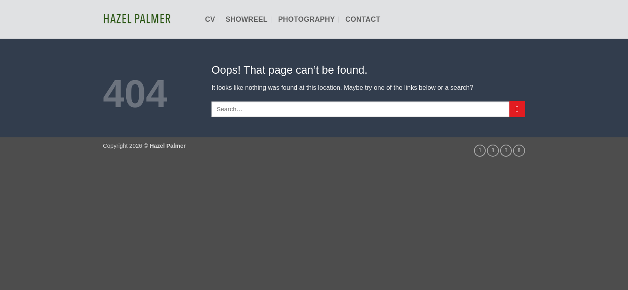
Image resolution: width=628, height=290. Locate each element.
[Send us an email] (493, 151)
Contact (362, 19)
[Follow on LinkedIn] (506, 151)
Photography (306, 19)
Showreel (246, 19)
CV (210, 19)
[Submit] (517, 109)
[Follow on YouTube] (519, 151)
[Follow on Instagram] (480, 151)
